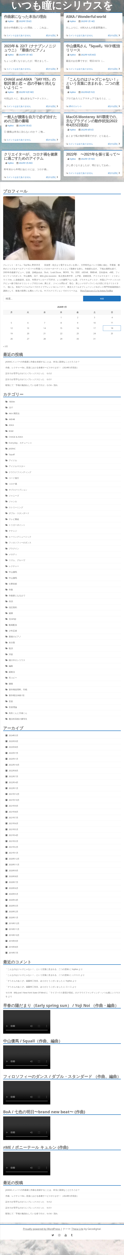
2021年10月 (14, 800)
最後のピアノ (15, 636)
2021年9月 (13, 805)
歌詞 (11, 648)
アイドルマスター (17, 466)
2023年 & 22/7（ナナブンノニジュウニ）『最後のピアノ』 (30, 47)
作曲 (11, 589)
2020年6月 (13, 888)
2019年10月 (14, 935)
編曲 (11, 666)
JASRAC (12, 448)
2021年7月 (13, 817)
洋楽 (11, 654)
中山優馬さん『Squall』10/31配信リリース (93, 47)
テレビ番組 (14, 519)
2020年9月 (13, 870)
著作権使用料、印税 (18, 689)
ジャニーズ (14, 495)
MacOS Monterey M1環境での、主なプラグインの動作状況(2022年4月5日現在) (92, 120)
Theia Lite (77, 1229)
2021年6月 (13, 823)
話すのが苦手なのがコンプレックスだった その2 (29, 373)
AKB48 (12, 419)
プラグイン (14, 548)
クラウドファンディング (20, 472)
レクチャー (14, 566)
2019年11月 (14, 929)
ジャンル (13, 501)
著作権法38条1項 (16, 695)
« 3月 (5, 346)
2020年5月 (13, 894)
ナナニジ (13, 530)
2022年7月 (13, 776)
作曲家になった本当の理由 (25, 16)
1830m (12, 401)
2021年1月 (13, 852)
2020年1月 (13, 917)
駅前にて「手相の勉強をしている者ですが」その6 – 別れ (32, 385)
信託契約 (13, 607)
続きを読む (51, 35)
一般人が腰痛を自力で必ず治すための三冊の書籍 (30, 118)
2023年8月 (13, 747)
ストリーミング (16, 507)
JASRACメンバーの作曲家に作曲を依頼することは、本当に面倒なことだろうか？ (43, 361)
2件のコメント (75, 106)
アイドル (13, 460)
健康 (11, 613)
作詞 (11, 601)
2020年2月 (13, 911)
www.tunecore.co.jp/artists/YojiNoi (96, 290)
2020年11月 (14, 864)
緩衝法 (12, 671)
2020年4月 (13, 899)
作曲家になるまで (17, 595)
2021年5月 (13, 829)
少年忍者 (13, 630)
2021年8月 (13, 811)
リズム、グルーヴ (17, 560)
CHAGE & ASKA (16, 436)
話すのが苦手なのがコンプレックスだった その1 (29, 379)
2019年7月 (13, 952)
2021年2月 (13, 847)
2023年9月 (13, 741)
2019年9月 (13, 940)
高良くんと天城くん (18, 713)
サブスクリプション (18, 489)
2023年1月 (13, 758)
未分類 (12, 642)
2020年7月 (13, 882)
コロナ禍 (13, 483)
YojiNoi (10, 21)
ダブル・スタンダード (19, 513)
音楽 (11, 701)
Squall (12, 454)
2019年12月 (14, 923)
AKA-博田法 (14, 413)
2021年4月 (13, 835)
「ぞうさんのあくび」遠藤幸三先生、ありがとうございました (34, 980)
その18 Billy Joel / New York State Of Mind (25, 992)
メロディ (13, 554)
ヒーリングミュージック (20, 536)
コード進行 (14, 478)
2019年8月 (13, 946)
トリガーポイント (17, 525)
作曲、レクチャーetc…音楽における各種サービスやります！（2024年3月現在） (42, 367)
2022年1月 (13, 788)
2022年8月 (13, 770)
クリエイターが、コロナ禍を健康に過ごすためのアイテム (30, 156)
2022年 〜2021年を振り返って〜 (93, 154)
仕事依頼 (13, 583)
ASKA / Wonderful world (86, 16)
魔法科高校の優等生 (18, 718)
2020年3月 (13, 905)
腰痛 (11, 683)
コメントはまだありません (18, 35)
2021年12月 (14, 794)
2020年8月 (13, 876)
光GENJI (12, 619)
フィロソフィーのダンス (20, 542)
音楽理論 (13, 707)
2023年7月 (13, 753)
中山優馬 (13, 572)
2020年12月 (14, 858)
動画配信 (13, 624)
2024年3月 (13, 735)
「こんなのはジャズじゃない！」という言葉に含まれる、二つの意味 (93, 83)
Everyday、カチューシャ (20, 442)
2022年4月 (13, 782)
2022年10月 (14, 764)
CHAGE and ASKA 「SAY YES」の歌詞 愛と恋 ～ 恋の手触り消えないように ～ (30, 83)
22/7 (11, 407)
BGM (11, 431)
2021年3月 (13, 841)
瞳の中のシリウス (17, 660)
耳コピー (13, 677)
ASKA (11, 425)
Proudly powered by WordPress (42, 1229)
